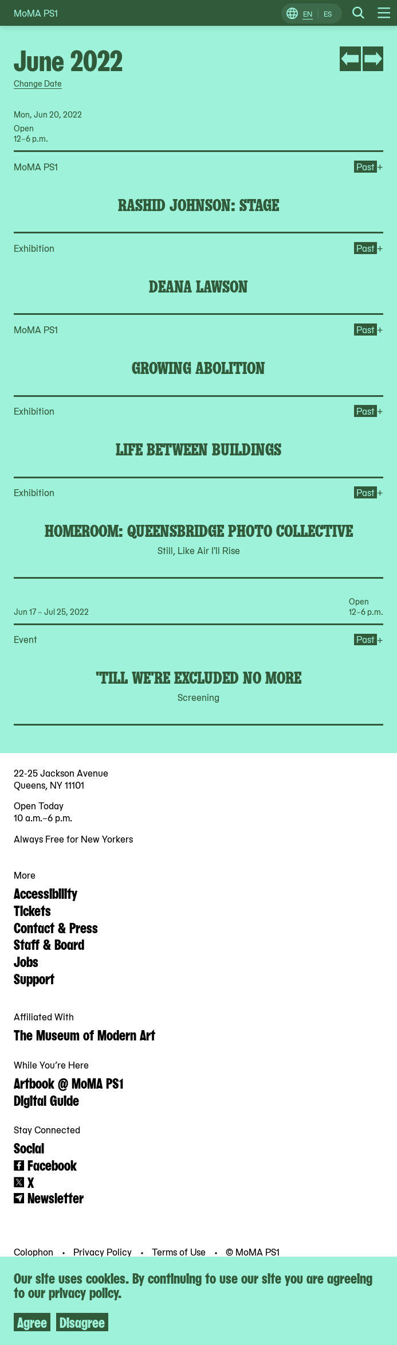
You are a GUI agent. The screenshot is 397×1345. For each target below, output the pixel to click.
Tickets (32, 909)
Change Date (38, 83)
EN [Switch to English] (307, 13)
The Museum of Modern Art (84, 1034)
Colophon (35, 1251)
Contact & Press (56, 927)
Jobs (26, 960)
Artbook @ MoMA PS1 (68, 1082)
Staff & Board (49, 943)
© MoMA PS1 (253, 1251)
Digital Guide (46, 1099)
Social (29, 1147)
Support (34, 978)
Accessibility (45, 892)
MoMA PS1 (36, 13)
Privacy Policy (103, 1251)
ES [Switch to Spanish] (328, 13)
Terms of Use (180, 1251)
